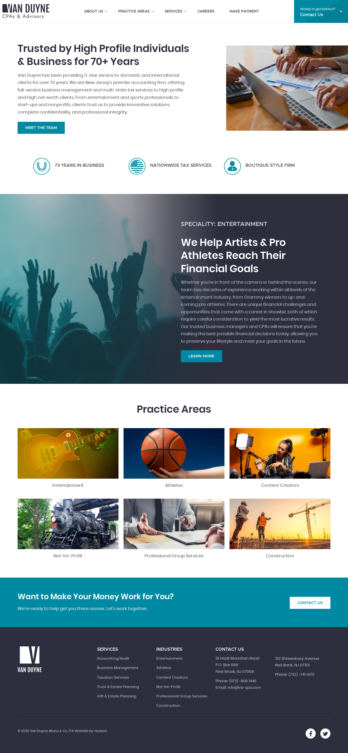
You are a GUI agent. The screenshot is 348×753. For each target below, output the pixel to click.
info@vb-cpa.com (244, 687)
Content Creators (280, 485)
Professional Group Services (174, 556)
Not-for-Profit (67, 556)
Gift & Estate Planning (116, 696)
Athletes (174, 485)
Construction (280, 556)
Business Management (117, 668)
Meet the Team (41, 127)
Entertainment (68, 485)
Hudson (100, 731)
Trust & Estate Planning (118, 687)
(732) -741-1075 (301, 674)
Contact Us (310, 602)
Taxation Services (113, 677)
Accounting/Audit (113, 658)
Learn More (201, 356)
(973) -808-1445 (242, 681)
